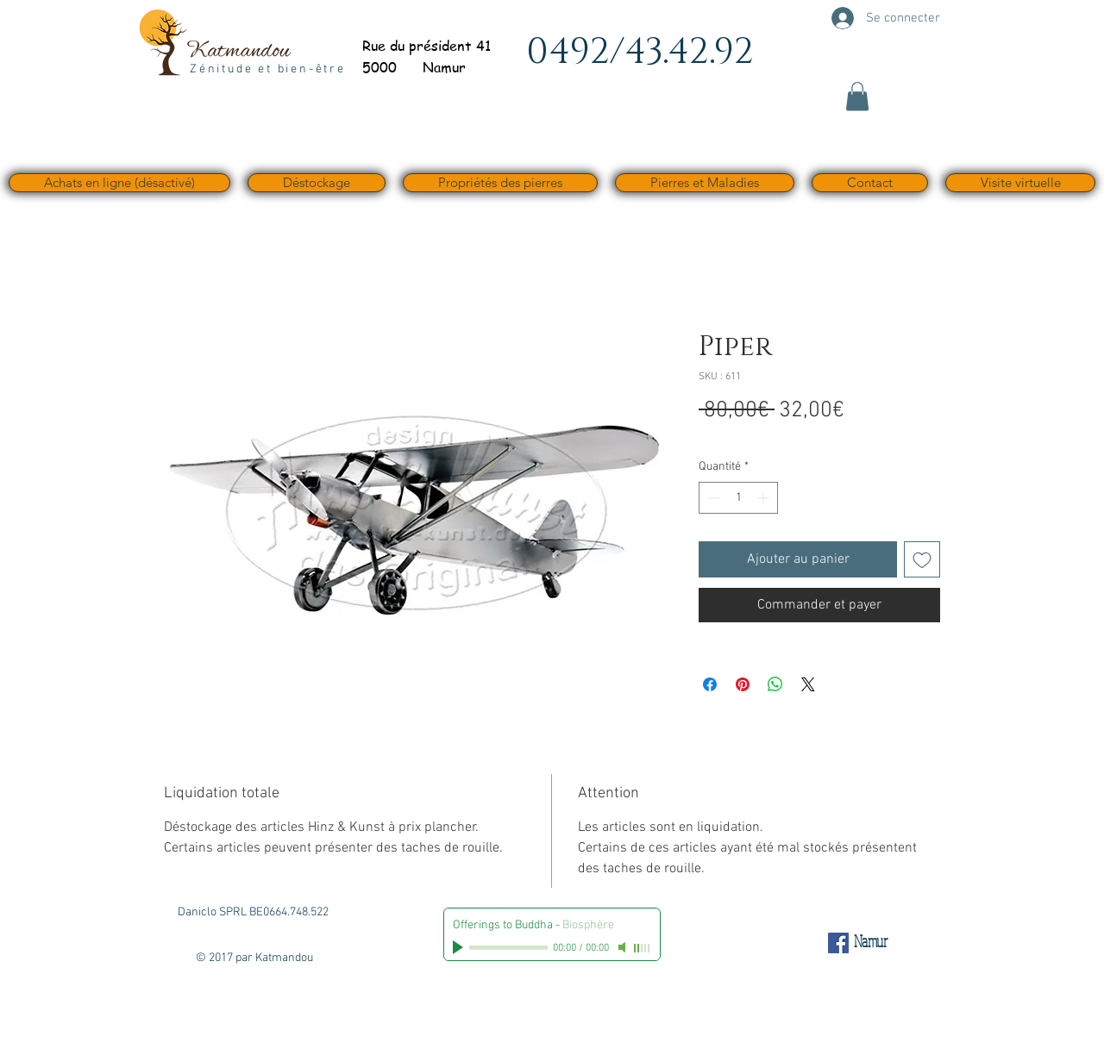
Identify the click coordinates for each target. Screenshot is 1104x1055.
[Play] (460, 947)
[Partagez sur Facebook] (709, 684)
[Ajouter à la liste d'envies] (922, 559)
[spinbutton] (738, 498)
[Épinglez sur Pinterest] (742, 684)
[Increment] (764, 498)
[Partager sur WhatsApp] (775, 684)
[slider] (642, 948)
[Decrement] (712, 498)
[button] (857, 96)
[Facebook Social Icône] (838, 943)
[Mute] (623, 947)
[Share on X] (808, 684)
